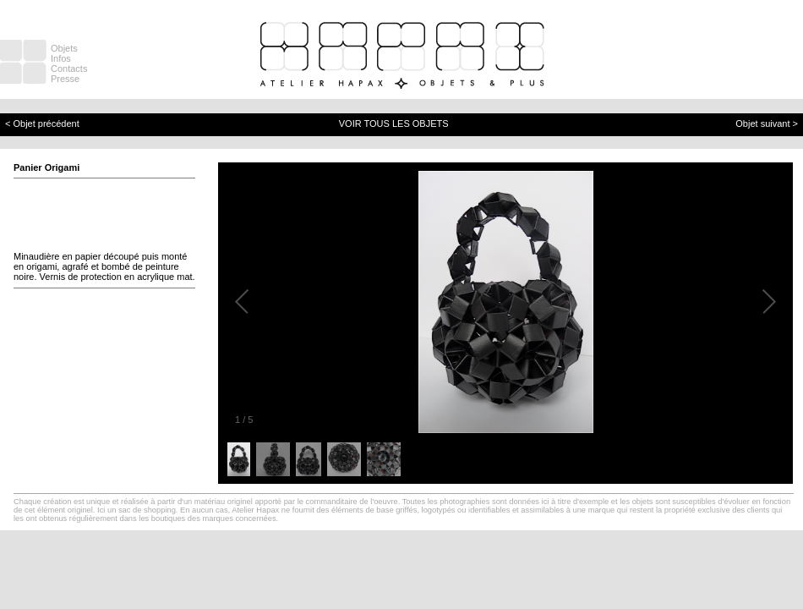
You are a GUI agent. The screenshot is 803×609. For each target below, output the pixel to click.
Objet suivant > (766, 123)
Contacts (69, 68)
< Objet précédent (42, 123)
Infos (61, 58)
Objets (64, 48)
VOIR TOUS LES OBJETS (394, 123)
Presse (65, 79)
